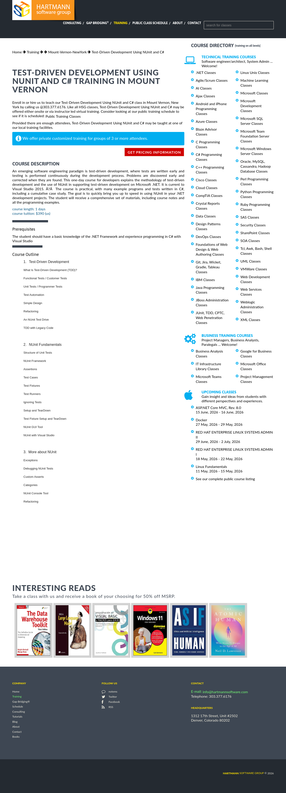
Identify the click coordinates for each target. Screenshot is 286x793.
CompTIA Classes (209, 195)
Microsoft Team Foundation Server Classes (254, 136)
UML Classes (250, 261)
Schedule (17, 706)
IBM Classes (205, 280)
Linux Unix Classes (254, 72)
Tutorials (17, 716)
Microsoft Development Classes (251, 106)
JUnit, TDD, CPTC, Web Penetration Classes (210, 318)
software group (243, 773)
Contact (194, 23)
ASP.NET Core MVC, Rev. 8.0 (218, 407)
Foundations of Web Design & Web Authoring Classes (211, 249)
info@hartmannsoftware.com (225, 692)
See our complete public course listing (225, 479)
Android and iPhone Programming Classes (211, 109)
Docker (201, 420)
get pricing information (154, 152)
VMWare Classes (253, 269)
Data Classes (206, 216)
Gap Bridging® (21, 701)
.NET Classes (206, 72)
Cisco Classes (206, 180)
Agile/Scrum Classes (211, 80)
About (178, 23)
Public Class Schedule (150, 23)
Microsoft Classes (254, 93)
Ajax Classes (205, 96)
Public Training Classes (63, 116)
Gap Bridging (97, 23)
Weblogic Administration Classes (251, 307)
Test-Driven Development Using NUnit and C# (128, 52)
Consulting (72, 23)
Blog (14, 721)
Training (120, 23)
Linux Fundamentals (211, 466)
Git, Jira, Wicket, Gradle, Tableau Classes (208, 267)
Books (16, 737)
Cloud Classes (206, 188)
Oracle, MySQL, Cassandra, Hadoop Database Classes (255, 166)
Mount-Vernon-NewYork (67, 52)
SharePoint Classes (255, 233)
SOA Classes (250, 240)
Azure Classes (206, 121)
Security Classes (253, 225)
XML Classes (250, 319)
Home (17, 52)
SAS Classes (249, 217)
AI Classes (204, 88)
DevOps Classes (208, 236)
